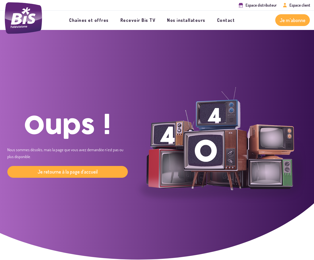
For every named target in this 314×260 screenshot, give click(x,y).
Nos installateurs (186, 20)
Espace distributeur (261, 5)
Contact (226, 20)
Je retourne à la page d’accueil (68, 171)
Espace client (299, 5)
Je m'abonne (292, 20)
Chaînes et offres (89, 20)
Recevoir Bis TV (138, 20)
